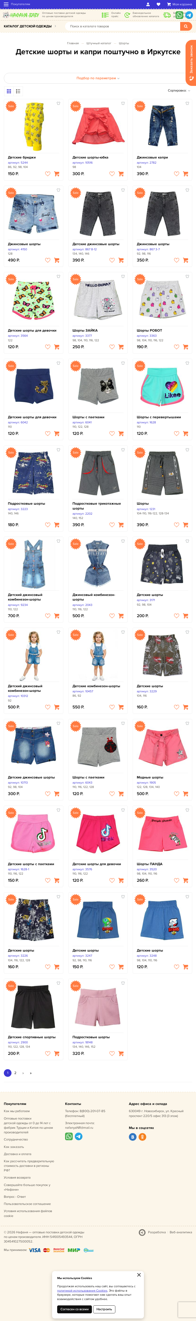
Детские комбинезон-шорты (96, 686)
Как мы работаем (17, 1111)
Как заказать (14, 1147)
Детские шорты (150, 595)
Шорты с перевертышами (159, 417)
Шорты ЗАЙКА (85, 330)
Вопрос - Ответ (15, 1197)
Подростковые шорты (26, 503)
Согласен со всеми (74, 1309)
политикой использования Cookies (82, 1291)
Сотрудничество (16, 1139)
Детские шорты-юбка (90, 157)
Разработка (157, 1232)
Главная (73, 43)
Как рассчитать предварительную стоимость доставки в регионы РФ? (29, 1165)
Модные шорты (150, 777)
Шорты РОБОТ (149, 330)
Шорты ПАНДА (150, 864)
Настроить (104, 1309)
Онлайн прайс (116, 15)
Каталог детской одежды (28, 26)
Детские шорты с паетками (31, 864)
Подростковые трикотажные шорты (96, 505)
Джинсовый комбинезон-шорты (93, 597)
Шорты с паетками (88, 417)
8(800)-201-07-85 (92, 1111)
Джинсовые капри (152, 157)
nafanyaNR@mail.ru (79, 1128)
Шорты (124, 43)
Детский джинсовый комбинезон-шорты (25, 597)
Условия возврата (17, 1178)
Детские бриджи (22, 157)
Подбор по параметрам (98, 78)
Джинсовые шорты (24, 244)
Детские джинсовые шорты (95, 244)
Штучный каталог (99, 43)
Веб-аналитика (181, 1232)
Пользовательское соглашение (27, 1204)
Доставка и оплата (17, 1154)
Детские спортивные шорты (32, 1037)
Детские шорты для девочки (32, 330)
